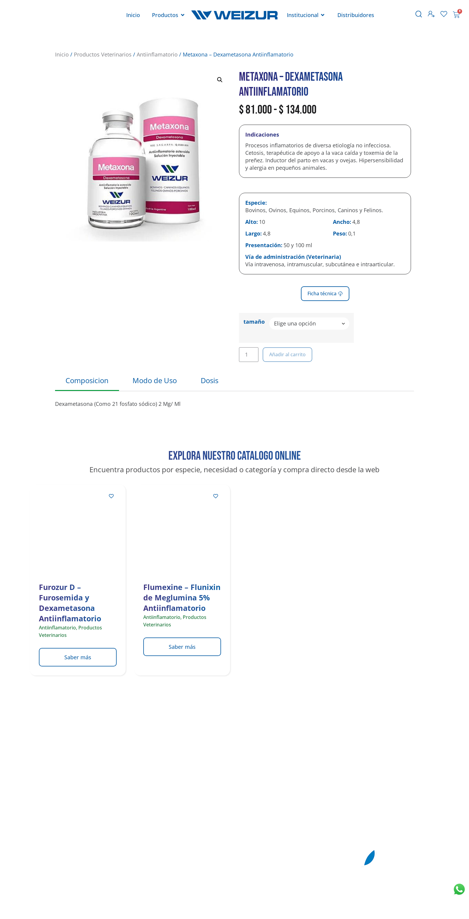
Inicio (62, 54)
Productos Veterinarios (103, 54)
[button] (219, 79)
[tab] (87, 381)
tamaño (254, 321)
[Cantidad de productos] (248, 354)
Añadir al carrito (287, 354)
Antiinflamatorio (157, 54)
